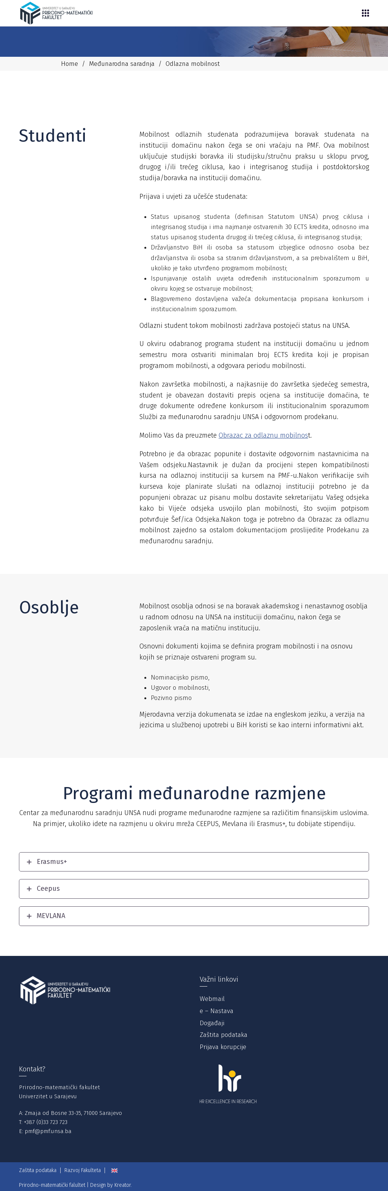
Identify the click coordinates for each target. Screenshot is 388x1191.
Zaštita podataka (223, 1035)
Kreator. (123, 1185)
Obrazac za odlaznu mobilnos (263, 435)
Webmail (212, 999)
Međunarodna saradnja (122, 64)
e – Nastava (216, 1011)
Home (69, 64)
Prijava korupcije (223, 1047)
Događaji (212, 1023)
